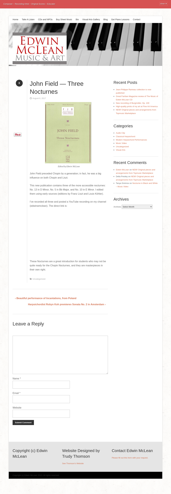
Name (17, 378)
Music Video (121, 143)
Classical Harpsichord (125, 136)
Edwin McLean (122, 170)
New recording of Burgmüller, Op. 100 (132, 103)
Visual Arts (120, 150)
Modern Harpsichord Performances (131, 140)
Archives (117, 207)
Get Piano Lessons (120, 19)
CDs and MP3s (45, 19)
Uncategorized (39, 279)
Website (17, 407)
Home (15, 19)
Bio (77, 19)
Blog (105, 19)
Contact (136, 19)
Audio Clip (120, 133)
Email (16, 393)
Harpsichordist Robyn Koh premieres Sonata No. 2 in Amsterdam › (66, 304)
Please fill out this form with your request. (130, 458)
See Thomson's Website (73, 463)
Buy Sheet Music (64, 19)
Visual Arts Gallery (91, 19)
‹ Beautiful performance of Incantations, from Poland (45, 298)
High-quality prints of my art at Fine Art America (137, 106)
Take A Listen (28, 19)
